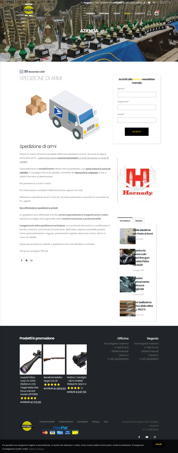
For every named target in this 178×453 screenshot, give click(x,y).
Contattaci (82, 421)
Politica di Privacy (36, 449)
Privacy (95, 421)
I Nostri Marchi (66, 421)
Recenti (138, 221)
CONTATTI (140, 13)
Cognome (124, 101)
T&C (106, 421)
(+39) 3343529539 (126, 2)
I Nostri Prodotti (46, 421)
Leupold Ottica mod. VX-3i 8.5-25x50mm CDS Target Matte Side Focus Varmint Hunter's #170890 (29, 386)
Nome (121, 88)
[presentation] (21, 369)
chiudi (158, 444)
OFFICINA (104, 13)
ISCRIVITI (136, 131)
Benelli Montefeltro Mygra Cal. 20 (53, 379)
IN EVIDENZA (125, 221)
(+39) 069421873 (96, 2)
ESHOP (116, 13)
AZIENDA (90, 13)
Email (121, 114)
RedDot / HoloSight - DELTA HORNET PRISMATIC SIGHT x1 (76, 381)
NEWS (127, 13)
